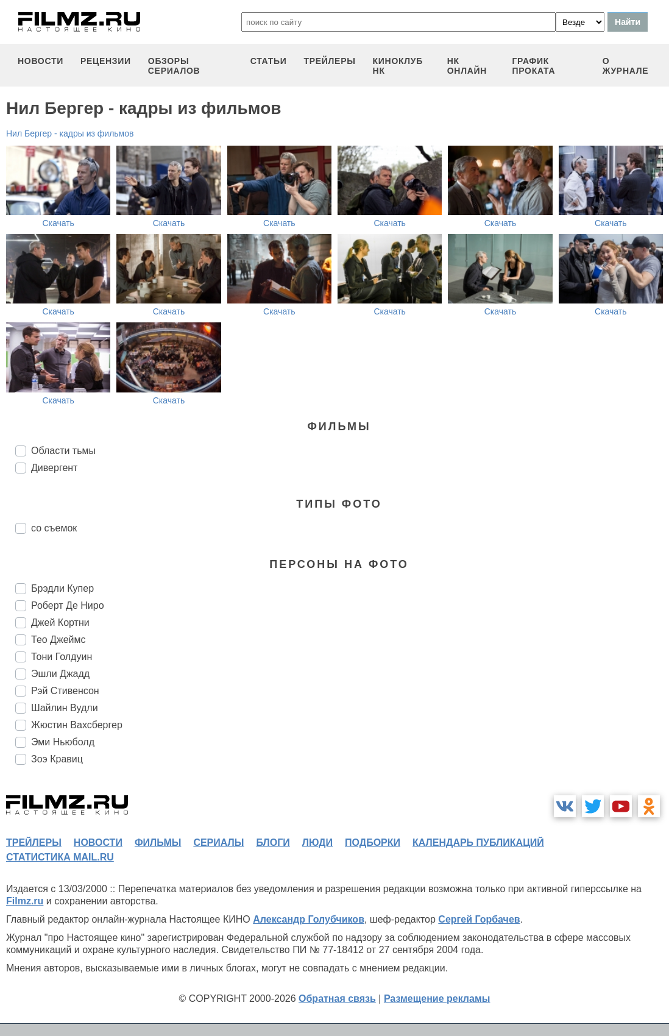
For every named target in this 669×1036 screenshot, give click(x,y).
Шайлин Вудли (64, 708)
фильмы (158, 842)
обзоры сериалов (174, 66)
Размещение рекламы (437, 998)
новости (40, 61)
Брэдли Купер (62, 588)
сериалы (218, 842)
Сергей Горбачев (479, 919)
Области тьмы (63, 450)
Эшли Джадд (60, 674)
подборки (372, 842)
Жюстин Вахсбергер (76, 725)
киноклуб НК (398, 66)
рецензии (105, 61)
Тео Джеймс (58, 639)
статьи (268, 61)
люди (317, 842)
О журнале (626, 66)
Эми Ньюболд (62, 742)
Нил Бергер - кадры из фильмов (69, 133)
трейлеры (329, 61)
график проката (533, 66)
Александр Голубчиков (308, 919)
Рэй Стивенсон (65, 691)
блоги (272, 842)
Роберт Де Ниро (67, 605)
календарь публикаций (478, 842)
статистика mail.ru (60, 857)
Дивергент (54, 468)
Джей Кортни (60, 622)
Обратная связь (337, 998)
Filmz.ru (24, 901)
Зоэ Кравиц (57, 759)
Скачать (58, 223)
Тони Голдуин (61, 656)
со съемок (54, 528)
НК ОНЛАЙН (467, 66)
